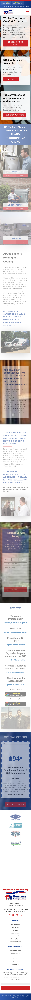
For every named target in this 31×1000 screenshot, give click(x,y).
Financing (15, 959)
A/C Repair (16, 930)
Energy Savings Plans (15, 43)
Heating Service (15, 936)
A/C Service (15, 927)
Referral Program (15, 953)
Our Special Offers (15, 115)
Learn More (11, 79)
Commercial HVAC (15, 941)
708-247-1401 (16, 6)
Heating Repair (15, 938)
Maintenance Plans (15, 950)
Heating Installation (15, 933)
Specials (15, 956)
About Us (15, 961)
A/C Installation (15, 924)
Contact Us (15, 964)
